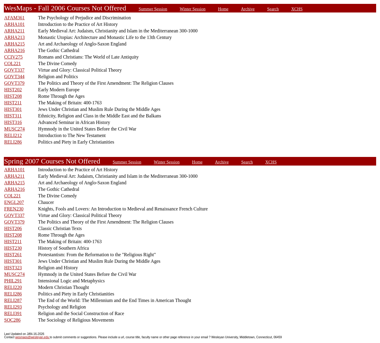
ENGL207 (14, 202)
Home (223, 9)
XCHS (297, 9)
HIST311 (13, 115)
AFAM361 (14, 17)
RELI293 (13, 306)
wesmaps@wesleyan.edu (32, 337)
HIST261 (13, 254)
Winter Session (192, 9)
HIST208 (13, 96)
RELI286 (13, 141)
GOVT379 (14, 83)
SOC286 (12, 319)
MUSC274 (14, 128)
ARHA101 (14, 24)
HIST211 (13, 102)
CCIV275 (13, 56)
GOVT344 (14, 76)
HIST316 (13, 122)
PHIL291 (13, 280)
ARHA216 (14, 50)
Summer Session (153, 9)
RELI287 (13, 300)
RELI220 (13, 287)
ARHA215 (14, 43)
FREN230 (13, 208)
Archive (247, 9)
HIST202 (13, 89)
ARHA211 (14, 30)
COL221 (12, 63)
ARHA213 (14, 37)
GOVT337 (14, 70)
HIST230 (13, 248)
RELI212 (13, 135)
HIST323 (13, 267)
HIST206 (13, 228)
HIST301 (13, 109)
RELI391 (13, 313)
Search (273, 9)
